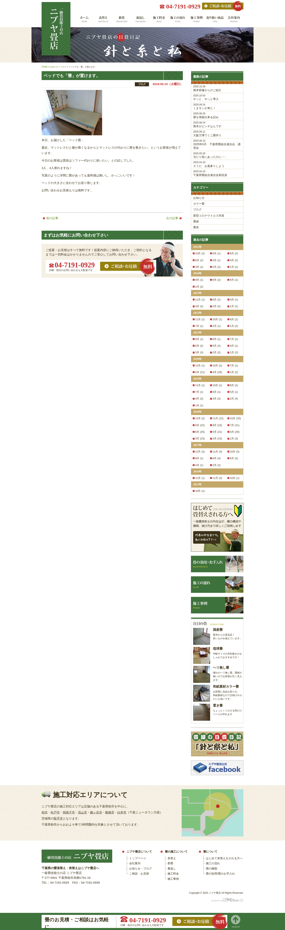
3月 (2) (199, 306)
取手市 (58, 818)
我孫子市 (69, 812)
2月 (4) (234, 398)
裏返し (140, 21)
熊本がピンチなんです (217, 124)
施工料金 (159, 21)
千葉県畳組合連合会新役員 (217, 173)
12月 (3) (200, 451)
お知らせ (198, 197)
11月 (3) (217, 478)
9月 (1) (217, 253)
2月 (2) (217, 266)
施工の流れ (177, 21)
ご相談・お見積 (139, 873)
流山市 (82, 812)
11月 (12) (218, 418)
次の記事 (172, 218)
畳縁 (196, 221)
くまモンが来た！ (217, 106)
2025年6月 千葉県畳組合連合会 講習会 (217, 144)
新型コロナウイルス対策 (208, 215)
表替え (102, 21)
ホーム (83, 21)
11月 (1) (200, 299)
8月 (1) (234, 319)
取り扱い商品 (215, 21)
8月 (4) (217, 458)
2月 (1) (217, 325)
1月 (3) (234, 438)
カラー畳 (198, 203)
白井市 (121, 812)
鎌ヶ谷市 (96, 812)
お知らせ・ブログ (140, 868)
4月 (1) (234, 279)
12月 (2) (200, 418)
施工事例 (196, 21)
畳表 (196, 227)
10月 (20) (235, 418)
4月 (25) (217, 372)
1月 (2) (234, 325)
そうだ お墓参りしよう (217, 164)
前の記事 (52, 218)
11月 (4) (217, 451)
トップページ (137, 858)
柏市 (45, 812)
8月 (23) (217, 425)
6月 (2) (199, 260)
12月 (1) (200, 365)
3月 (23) (200, 438)
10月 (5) (234, 451)
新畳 (121, 21)
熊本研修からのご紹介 (217, 88)
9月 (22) (200, 425)
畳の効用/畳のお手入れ (220, 873)
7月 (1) (199, 325)
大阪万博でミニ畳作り (217, 133)
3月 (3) (199, 352)
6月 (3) (234, 458)
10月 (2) (200, 253)
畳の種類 (211, 868)
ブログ (197, 209)
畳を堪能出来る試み (217, 115)
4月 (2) (234, 260)
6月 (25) (200, 431)
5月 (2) (217, 345)
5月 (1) (217, 260)
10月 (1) (217, 319)
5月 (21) (200, 372)
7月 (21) (234, 425)
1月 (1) (234, 266)
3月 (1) (199, 266)
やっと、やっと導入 (217, 97)
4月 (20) (234, 431)
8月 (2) (234, 253)
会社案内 (234, 21)
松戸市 (55, 812)
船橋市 (109, 812)
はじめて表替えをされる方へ (224, 858)
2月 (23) (217, 438)
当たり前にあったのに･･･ (217, 155)
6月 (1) (217, 391)
